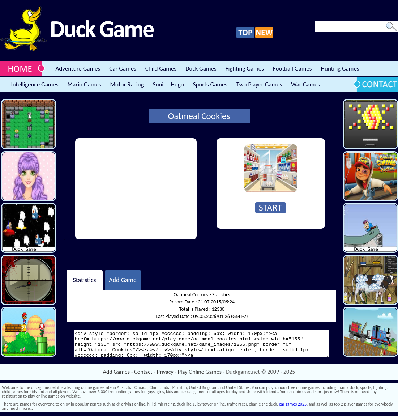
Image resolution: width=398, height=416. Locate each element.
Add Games (116, 371)
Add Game (123, 279)
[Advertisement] (136, 188)
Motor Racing (127, 84)
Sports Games (210, 84)
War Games (305, 84)
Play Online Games (200, 371)
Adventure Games (78, 68)
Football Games (292, 68)
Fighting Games (245, 68)
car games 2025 (293, 404)
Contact (143, 371)
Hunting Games (340, 68)
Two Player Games (259, 84)
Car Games (122, 68)
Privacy (165, 371)
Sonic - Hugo (168, 84)
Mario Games (84, 84)
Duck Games (201, 68)
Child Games (160, 68)
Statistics (84, 279)
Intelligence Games (35, 84)
